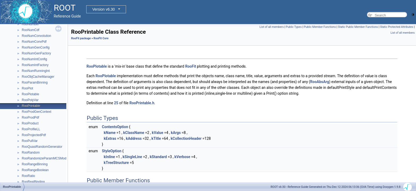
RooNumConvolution (36, 36)
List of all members (271, 27)
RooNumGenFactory (36, 53)
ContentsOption (115, 127)
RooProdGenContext (36, 112)
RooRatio (28, 176)
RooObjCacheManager (38, 77)
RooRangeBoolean (35, 170)
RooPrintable (31, 106)
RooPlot (27, 88)
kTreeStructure (116, 162)
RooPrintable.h (141, 103)
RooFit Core (101, 38)
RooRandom (31, 152)
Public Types (294, 27)
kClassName (133, 133)
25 (116, 103)
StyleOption (111, 151)
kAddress (134, 138)
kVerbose (182, 157)
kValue (157, 133)
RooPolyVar (30, 100)
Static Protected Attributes (396, 27)
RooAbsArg (319, 82)
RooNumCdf (30, 30)
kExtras (110, 138)
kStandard (158, 157)
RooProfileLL (31, 129)
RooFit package (81, 38)
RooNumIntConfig (34, 59)
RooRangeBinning (34, 164)
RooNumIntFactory (35, 65)
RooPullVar (30, 141)
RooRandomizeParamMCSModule (46, 158)
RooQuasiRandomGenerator (42, 147)
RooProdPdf (30, 117)
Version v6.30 (103, 9)
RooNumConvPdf (34, 42)
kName (110, 133)
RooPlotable (30, 94)
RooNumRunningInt (36, 71)
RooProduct (30, 123)
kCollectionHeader (186, 138)
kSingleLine (132, 157)
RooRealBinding (33, 182)
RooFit (190, 66)
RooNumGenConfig (36, 47)
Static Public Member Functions (358, 27)
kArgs (176, 133)
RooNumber (30, 24)
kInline (109, 157)
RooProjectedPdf (34, 135)
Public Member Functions (320, 27)
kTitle (156, 138)
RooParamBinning (34, 82)
